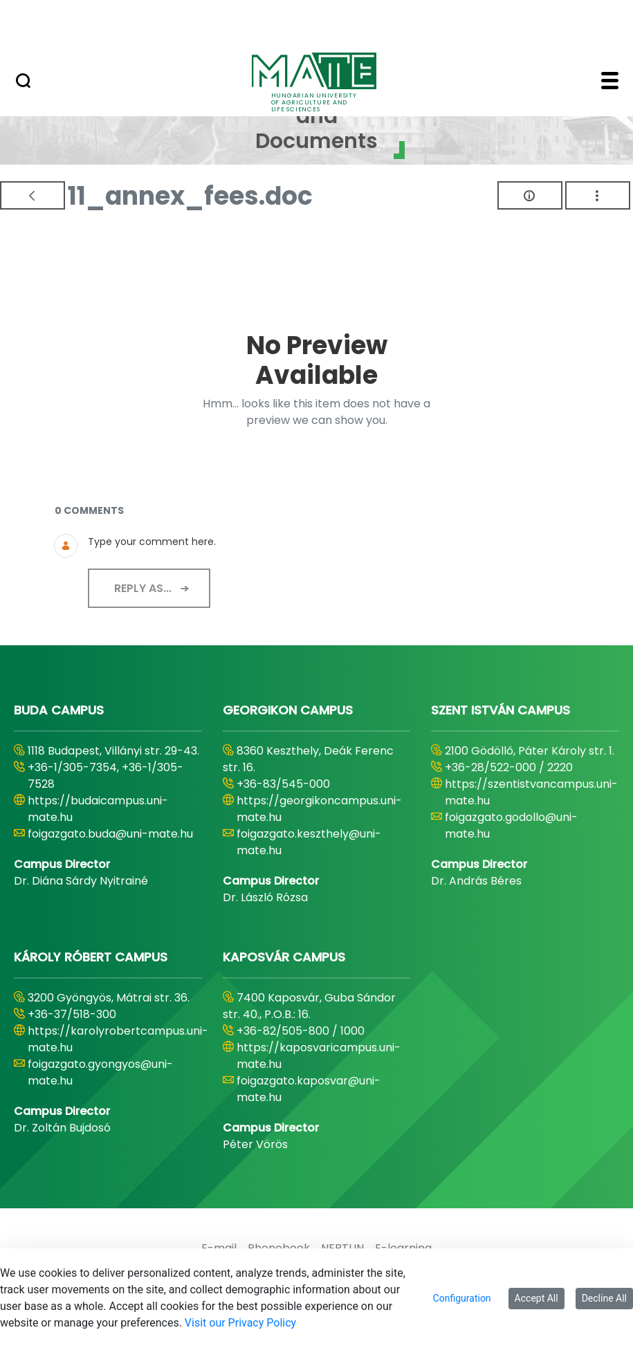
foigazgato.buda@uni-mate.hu (110, 834)
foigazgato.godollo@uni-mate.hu (511, 825)
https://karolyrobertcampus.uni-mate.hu (118, 1039)
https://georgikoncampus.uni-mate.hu (319, 809)
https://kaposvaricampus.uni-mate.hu (319, 1056)
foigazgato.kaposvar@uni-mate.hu (308, 1089)
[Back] (32, 195)
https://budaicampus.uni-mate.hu (98, 809)
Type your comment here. (152, 541)
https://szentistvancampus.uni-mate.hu (531, 792)
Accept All (536, 1298)
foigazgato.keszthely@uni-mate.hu (309, 842)
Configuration (462, 1298)
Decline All (604, 1298)
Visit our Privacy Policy (240, 1322)
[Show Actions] (597, 195)
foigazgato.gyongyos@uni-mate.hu (100, 1072)
